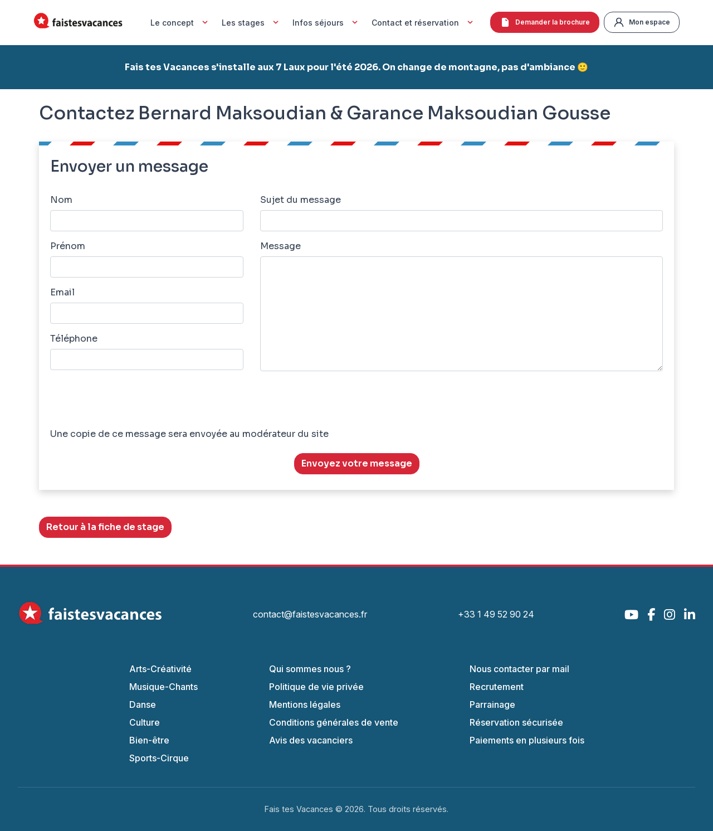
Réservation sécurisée (516, 722)
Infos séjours (326, 22)
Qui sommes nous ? (310, 668)
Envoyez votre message (356, 463)
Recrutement (497, 686)
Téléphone (73, 338)
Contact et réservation (424, 22)
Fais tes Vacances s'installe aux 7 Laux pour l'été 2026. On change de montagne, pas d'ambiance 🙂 (356, 67)
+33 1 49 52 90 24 (496, 614)
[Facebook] (651, 614)
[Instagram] (669, 614)
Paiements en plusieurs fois (527, 740)
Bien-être (149, 740)
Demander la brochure (545, 22)
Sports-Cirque (159, 758)
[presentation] (134, 402)
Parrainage (492, 704)
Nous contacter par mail (519, 668)
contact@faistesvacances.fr (310, 614)
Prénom (67, 246)
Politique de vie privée (316, 686)
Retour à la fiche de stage (105, 527)
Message (280, 246)
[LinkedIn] (689, 614)
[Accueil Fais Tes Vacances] (78, 22)
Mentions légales (304, 704)
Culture (144, 722)
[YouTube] (631, 614)
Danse (142, 704)
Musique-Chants (163, 686)
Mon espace (641, 22)
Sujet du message (300, 200)
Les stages (251, 22)
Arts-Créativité (160, 668)
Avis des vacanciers (311, 740)
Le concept (180, 22)
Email (62, 292)
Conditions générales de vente (333, 722)
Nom (61, 200)
